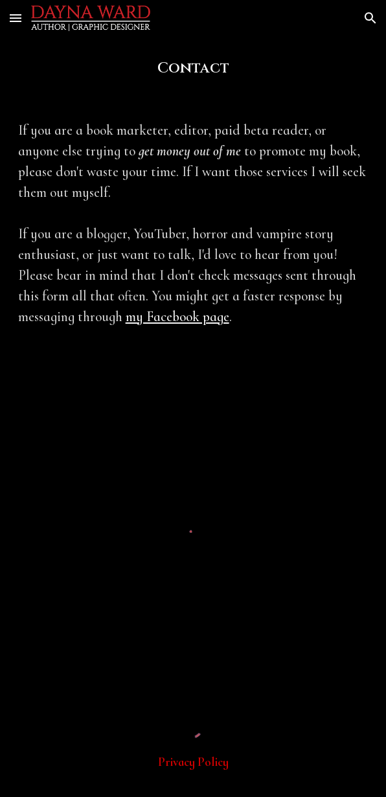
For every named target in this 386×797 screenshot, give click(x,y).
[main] (193, 68)
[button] (15, 18)
